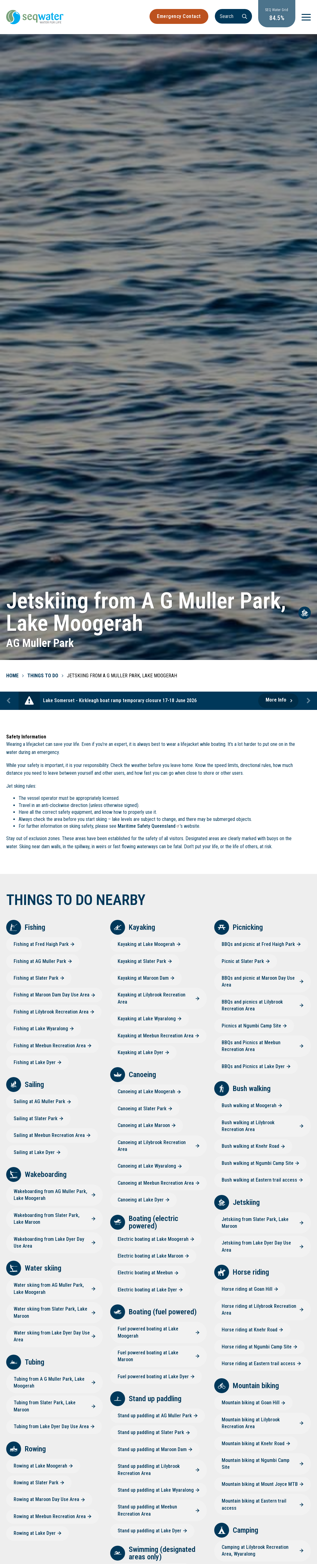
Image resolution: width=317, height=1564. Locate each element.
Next (308, 701)
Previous (9, 701)
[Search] (233, 16)
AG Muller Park (40, 643)
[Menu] (306, 17)
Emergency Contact (179, 16)
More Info (276, 700)
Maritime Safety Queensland (149, 826)
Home (12, 676)
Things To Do (42, 676)
